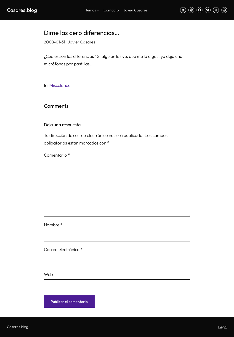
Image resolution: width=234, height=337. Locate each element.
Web (48, 274)
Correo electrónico (63, 249)
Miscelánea (60, 85)
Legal (222, 327)
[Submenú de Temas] (98, 10)
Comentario (57, 155)
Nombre (53, 224)
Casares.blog (22, 10)
